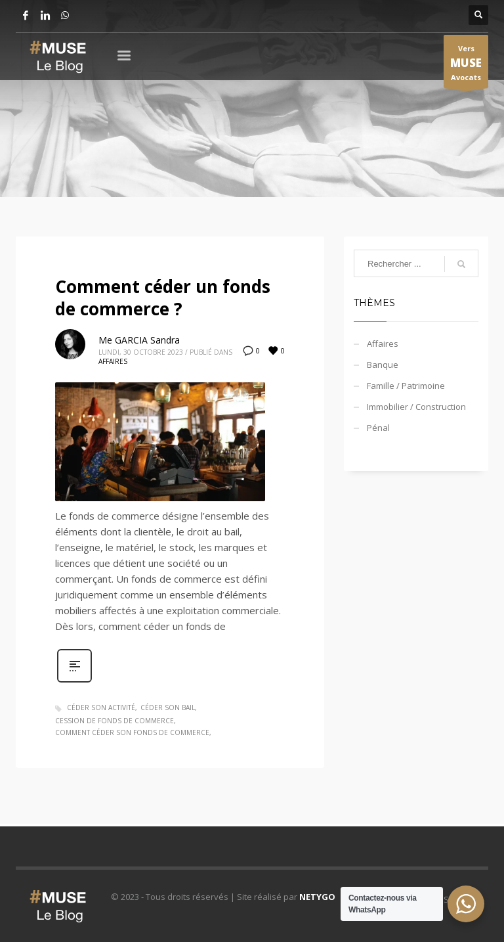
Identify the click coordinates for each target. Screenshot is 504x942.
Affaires (112, 361)
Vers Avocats (466, 65)
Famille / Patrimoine (406, 386)
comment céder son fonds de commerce (132, 732)
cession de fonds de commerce (114, 720)
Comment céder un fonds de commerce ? (162, 298)
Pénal (378, 428)
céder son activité (101, 707)
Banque (382, 364)
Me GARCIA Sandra (139, 340)
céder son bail (167, 707)
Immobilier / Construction (416, 407)
